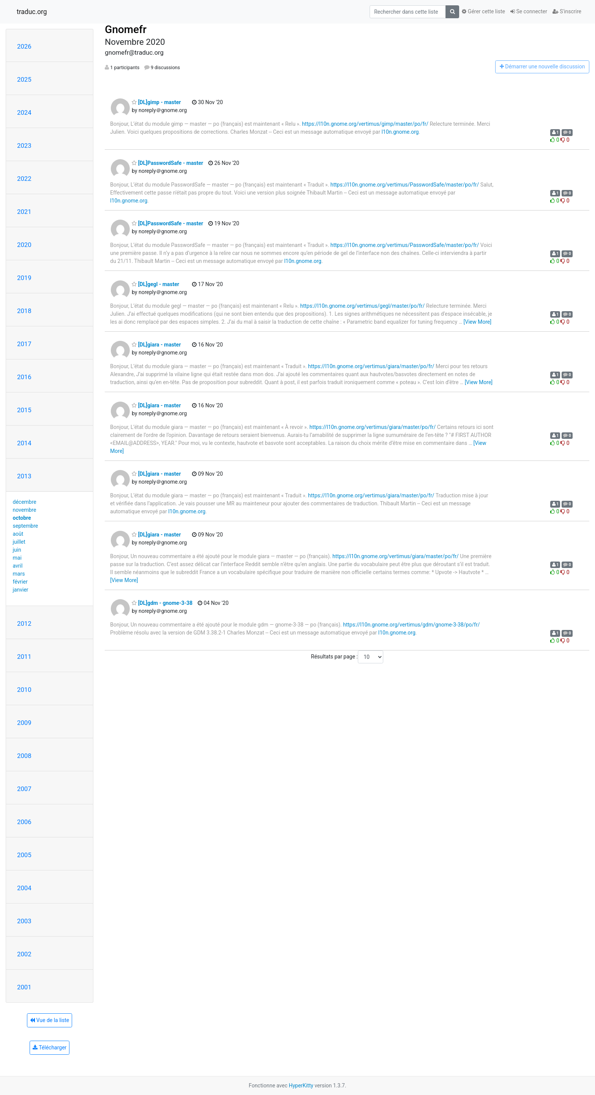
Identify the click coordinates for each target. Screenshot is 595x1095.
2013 (24, 476)
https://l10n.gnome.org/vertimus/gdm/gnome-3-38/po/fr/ (411, 625)
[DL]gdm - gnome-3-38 (162, 603)
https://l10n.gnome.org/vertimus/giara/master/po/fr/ (371, 366)
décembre (24, 502)
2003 (24, 921)
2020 (24, 244)
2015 (24, 410)
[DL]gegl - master (155, 284)
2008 (24, 756)
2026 (24, 46)
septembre (25, 526)
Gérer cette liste (483, 11)
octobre (22, 518)
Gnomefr (125, 29)
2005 (24, 855)
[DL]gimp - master (156, 102)
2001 (24, 987)
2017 (24, 344)
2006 (24, 822)
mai (17, 558)
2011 (24, 656)
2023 (24, 145)
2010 (24, 689)
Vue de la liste (49, 1020)
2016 (24, 377)
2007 (24, 789)
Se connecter (528, 11)
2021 (24, 211)
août (18, 534)
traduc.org (32, 12)
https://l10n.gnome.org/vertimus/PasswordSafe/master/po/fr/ (405, 185)
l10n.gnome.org (400, 132)
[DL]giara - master (156, 345)
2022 (24, 178)
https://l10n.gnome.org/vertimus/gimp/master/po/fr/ (365, 124)
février (20, 582)
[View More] (477, 322)
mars (19, 574)
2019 (24, 278)
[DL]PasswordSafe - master (167, 163)
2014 (24, 443)
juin (17, 550)
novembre (24, 510)
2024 (24, 112)
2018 (24, 311)
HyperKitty (301, 1085)
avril (18, 566)
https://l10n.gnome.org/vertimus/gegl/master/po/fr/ (362, 306)
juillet (19, 542)
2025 (24, 79)
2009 (24, 722)
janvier (20, 590)
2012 (24, 623)
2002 (24, 954)
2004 (24, 888)
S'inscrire (566, 11)
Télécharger (49, 1047)
